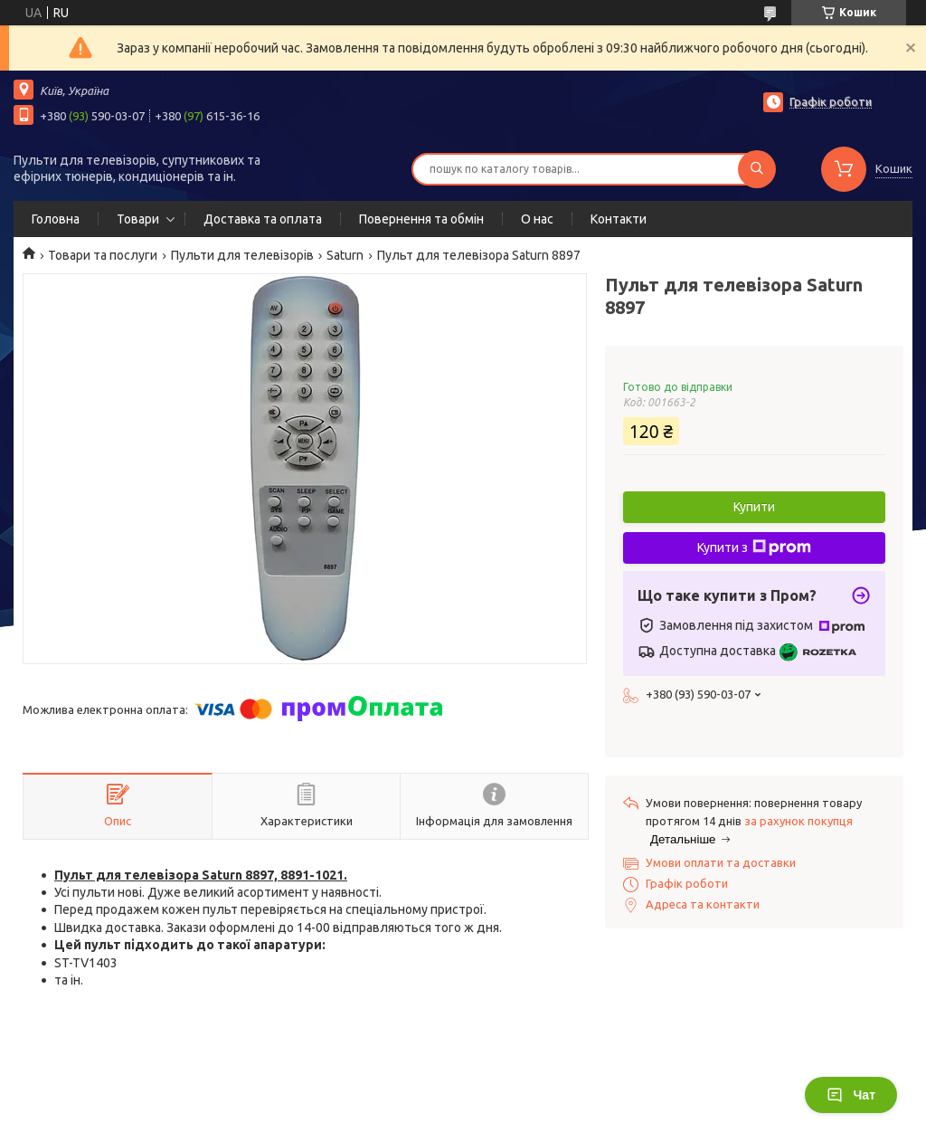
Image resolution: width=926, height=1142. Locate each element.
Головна (56, 219)
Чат (851, 1095)
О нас (537, 219)
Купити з (754, 547)
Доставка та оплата (262, 219)
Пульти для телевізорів (242, 255)
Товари (138, 219)
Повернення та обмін (421, 219)
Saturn (345, 255)
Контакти (619, 219)
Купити (754, 507)
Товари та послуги (102, 255)
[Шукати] (757, 169)
